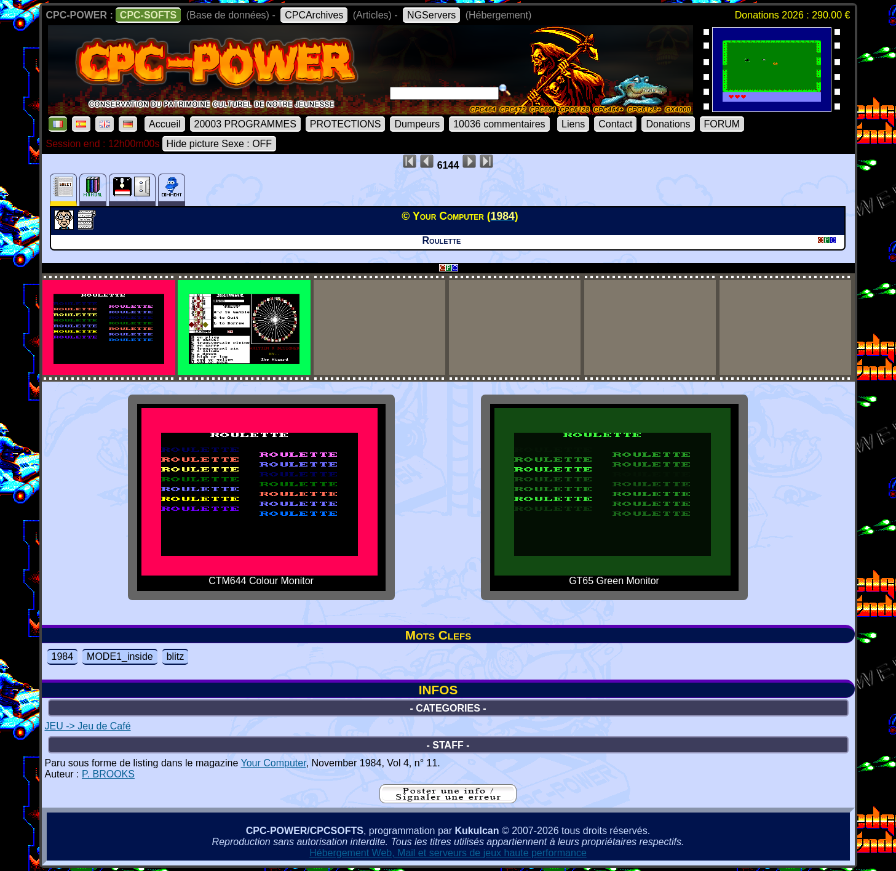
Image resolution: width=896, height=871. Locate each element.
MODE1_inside (120, 656)
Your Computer (273, 763)
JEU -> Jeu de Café (88, 726)
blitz (175, 656)
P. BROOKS (108, 774)
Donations (668, 124)
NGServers (431, 15)
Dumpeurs (417, 124)
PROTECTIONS (345, 124)
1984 (63, 656)
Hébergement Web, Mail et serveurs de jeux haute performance (448, 853)
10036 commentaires (499, 124)
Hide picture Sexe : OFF (219, 143)
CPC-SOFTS (148, 15)
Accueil (165, 124)
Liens (573, 124)
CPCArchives (314, 15)
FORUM (722, 124)
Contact (615, 124)
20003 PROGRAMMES (245, 124)
